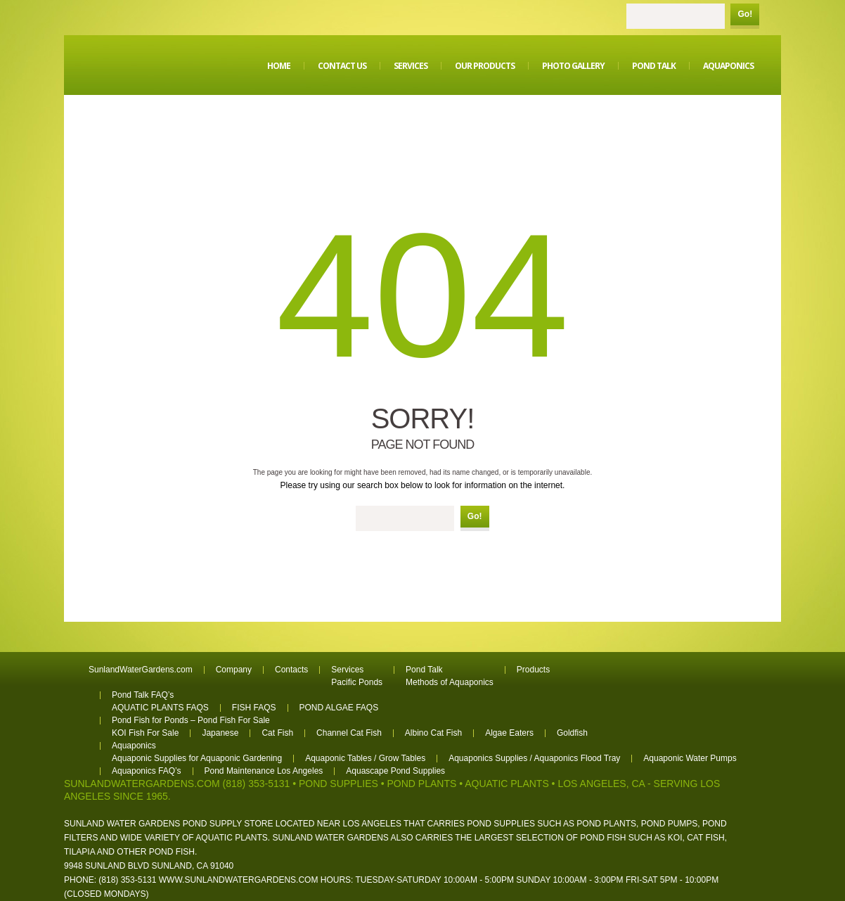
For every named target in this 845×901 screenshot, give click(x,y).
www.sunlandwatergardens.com (238, 880)
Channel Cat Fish (349, 733)
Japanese (220, 733)
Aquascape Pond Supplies (395, 771)
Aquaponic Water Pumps (689, 758)
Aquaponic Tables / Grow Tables (365, 758)
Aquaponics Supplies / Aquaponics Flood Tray (534, 758)
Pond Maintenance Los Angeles (264, 771)
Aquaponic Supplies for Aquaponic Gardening (197, 758)
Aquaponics (728, 66)
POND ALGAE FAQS (339, 708)
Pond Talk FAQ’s (143, 695)
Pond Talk (654, 66)
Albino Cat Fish (433, 733)
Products (533, 670)
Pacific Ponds (356, 682)
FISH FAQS (254, 708)
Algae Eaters (509, 733)
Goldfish (572, 733)
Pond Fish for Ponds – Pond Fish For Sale (191, 720)
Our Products (485, 66)
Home (278, 66)
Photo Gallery (573, 66)
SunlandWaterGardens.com (141, 670)
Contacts (291, 670)
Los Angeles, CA (601, 783)
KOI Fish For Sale (145, 733)
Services (410, 66)
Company (234, 670)
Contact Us (342, 66)
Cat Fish (277, 733)
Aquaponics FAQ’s (146, 771)
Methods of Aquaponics (450, 682)
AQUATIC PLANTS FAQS (160, 708)
